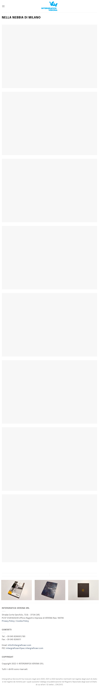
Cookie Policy (22, 621)
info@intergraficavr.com (19, 645)
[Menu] (3, 6)
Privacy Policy (8, 621)
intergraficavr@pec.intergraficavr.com (24, 648)
